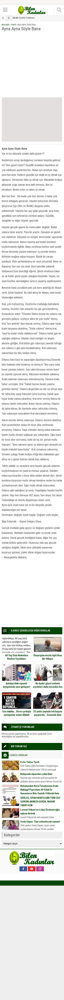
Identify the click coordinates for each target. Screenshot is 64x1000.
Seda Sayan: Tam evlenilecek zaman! (40, 821)
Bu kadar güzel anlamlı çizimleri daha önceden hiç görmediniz (47, 687)
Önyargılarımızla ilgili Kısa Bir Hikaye (47, 657)
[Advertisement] (32, 64)
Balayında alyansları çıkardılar (36, 774)
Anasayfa (5, 24)
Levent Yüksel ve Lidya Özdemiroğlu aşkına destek (40, 811)
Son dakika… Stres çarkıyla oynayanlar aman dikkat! (16, 713)
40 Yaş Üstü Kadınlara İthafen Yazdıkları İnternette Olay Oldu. (16, 659)
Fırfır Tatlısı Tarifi (29, 762)
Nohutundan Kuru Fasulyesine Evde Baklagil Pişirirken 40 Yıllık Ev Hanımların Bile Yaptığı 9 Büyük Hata (39, 789)
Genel (13, 24)
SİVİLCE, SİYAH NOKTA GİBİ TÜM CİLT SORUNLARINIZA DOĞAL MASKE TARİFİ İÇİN (40, 801)
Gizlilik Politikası (23, 17)
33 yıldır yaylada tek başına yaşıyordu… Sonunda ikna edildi (47, 715)
